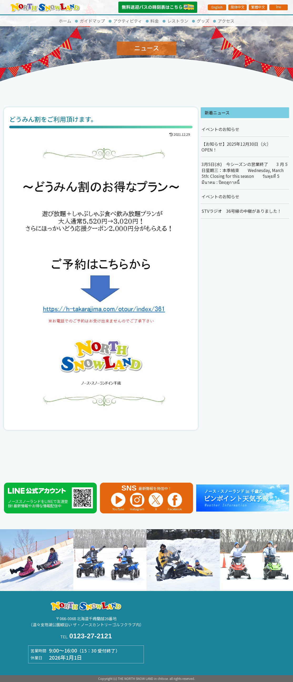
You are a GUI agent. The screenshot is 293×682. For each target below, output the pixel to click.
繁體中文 (258, 6)
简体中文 (237, 6)
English (217, 6)
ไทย (278, 7)
